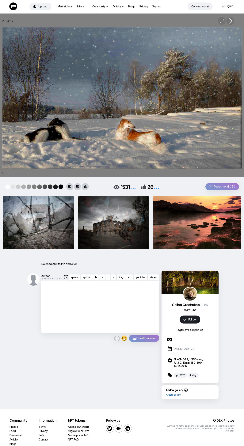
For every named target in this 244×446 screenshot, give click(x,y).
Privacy (43, 430)
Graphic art (196, 330)
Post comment (147, 338)
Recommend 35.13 (222, 186)
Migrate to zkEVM (78, 430)
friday (193, 375)
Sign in (227, 6)
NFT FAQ (73, 439)
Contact (43, 439)
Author (45, 275)
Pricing (143, 6)
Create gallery (173, 394)
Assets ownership (78, 426)
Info (80, 6)
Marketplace (65, 6)
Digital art (182, 330)
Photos (14, 426)
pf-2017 (180, 375)
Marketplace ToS (78, 435)
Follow (189, 319)
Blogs (131, 6)
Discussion (16, 435)
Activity (118, 6)
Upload (40, 6)
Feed (13, 430)
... (133, 186)
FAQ (41, 435)
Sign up (156, 6)
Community (100, 6)
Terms (42, 426)
